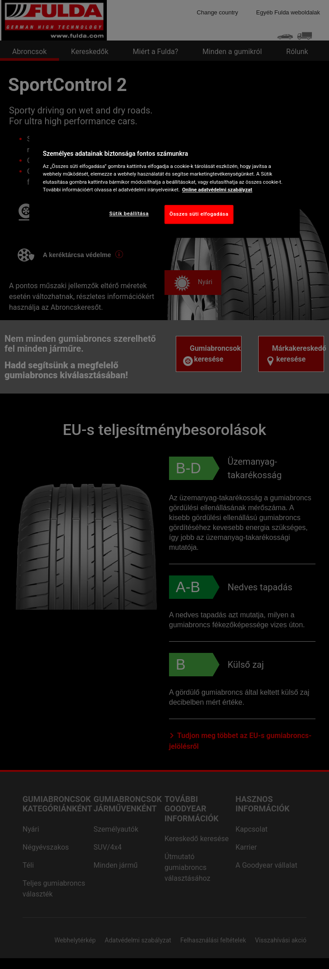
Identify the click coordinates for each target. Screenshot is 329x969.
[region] (164, 184)
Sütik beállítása (128, 213)
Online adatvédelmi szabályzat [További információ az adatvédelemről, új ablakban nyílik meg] (217, 189)
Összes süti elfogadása (198, 214)
